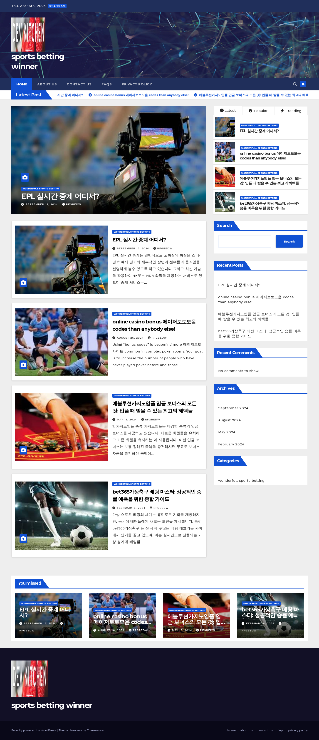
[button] (295, 84)
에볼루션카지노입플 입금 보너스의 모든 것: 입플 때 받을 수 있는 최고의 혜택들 (270, 180)
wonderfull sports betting (40, 188)
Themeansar (95, 730)
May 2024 (226, 432)
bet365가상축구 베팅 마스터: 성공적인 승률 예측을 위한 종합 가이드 (270, 205)
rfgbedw (71, 204)
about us (47, 84)
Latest (228, 110)
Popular (258, 111)
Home (21, 84)
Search (224, 225)
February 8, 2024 (131, 507)
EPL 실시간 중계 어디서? (60, 196)
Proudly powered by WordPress (34, 730)
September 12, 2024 (42, 204)
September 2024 (233, 408)
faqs (106, 84)
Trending (291, 111)
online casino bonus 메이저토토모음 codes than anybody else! (270, 155)
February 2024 (231, 444)
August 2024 (229, 420)
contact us (79, 84)
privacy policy (137, 84)
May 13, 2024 (127, 419)
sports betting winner (51, 705)
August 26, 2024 (131, 337)
